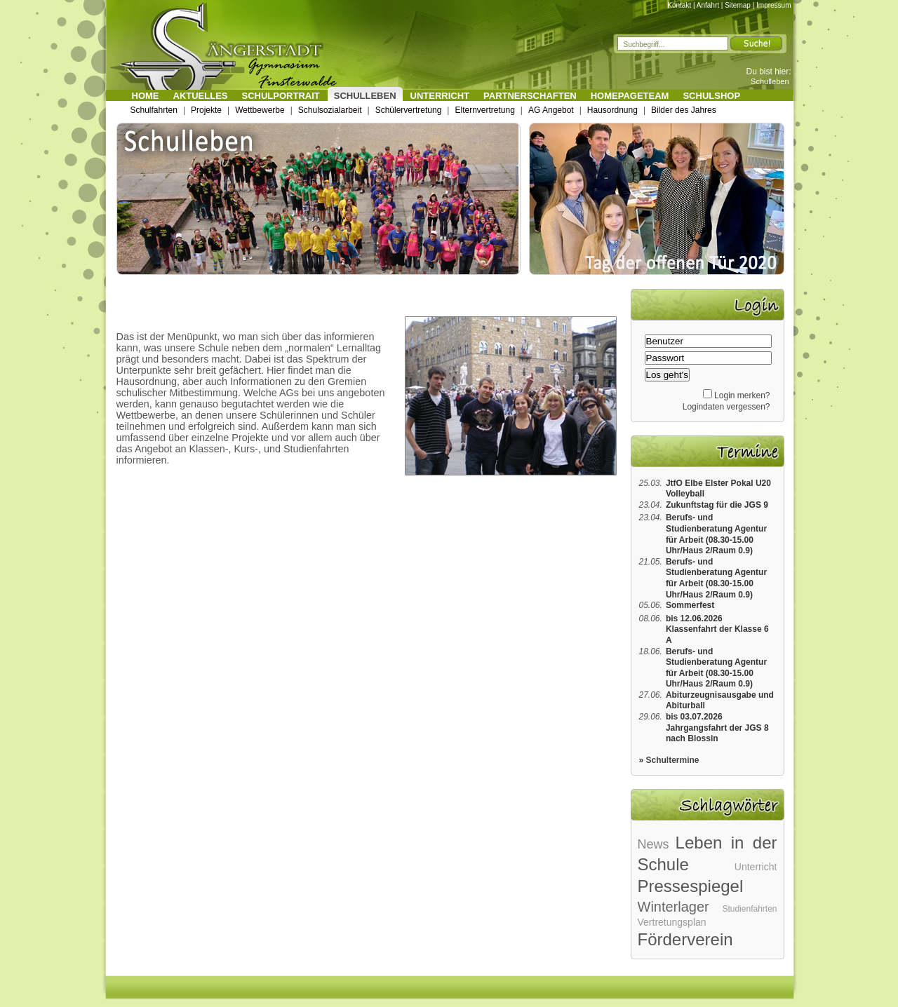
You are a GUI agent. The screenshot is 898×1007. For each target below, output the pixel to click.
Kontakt (679, 5)
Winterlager (673, 906)
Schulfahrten (153, 110)
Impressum (773, 5)
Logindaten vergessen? (726, 407)
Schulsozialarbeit (330, 110)
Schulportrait (281, 95)
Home (145, 95)
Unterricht (440, 95)
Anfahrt (708, 5)
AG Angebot (551, 110)
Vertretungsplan (672, 922)
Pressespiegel (691, 886)
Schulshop (711, 95)
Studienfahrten (749, 909)
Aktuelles (200, 95)
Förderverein (685, 939)
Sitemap (738, 5)
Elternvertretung (484, 110)
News (653, 844)
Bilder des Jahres (683, 110)
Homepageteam (630, 95)
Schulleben (770, 81)
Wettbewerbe (259, 110)
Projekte (206, 110)
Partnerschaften (530, 95)
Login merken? (742, 395)
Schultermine (672, 760)
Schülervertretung (408, 110)
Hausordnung (612, 110)
